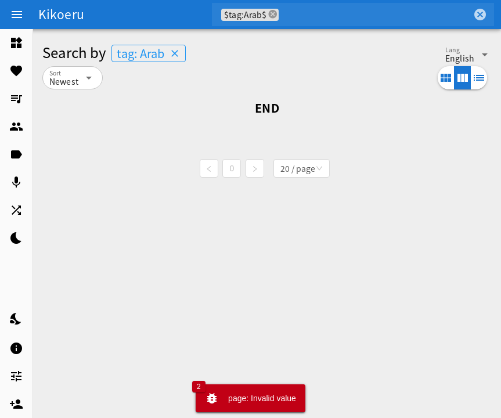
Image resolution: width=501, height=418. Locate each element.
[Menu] (17, 14)
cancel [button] (273, 14)
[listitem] (16, 43)
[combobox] (375, 14)
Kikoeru (61, 14)
